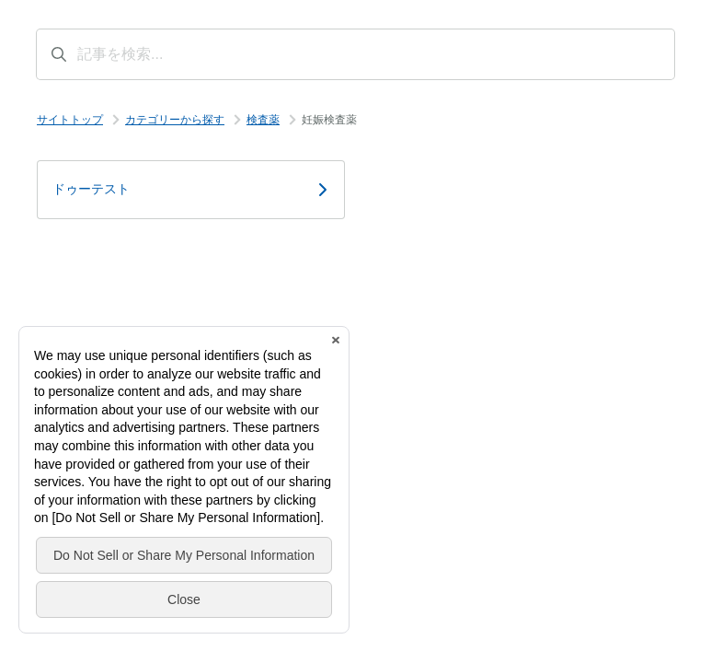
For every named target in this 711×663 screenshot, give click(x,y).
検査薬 (263, 119)
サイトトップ (70, 119)
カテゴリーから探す (174, 119)
